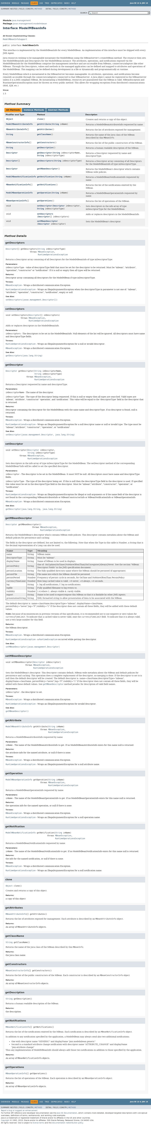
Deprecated (56, 3)
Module (15, 3)
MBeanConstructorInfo (17, 142)
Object (9, 119)
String (55, 124)
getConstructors (45, 142)
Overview (5, 3)
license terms (38, 1123)
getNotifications (46, 184)
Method (38, 9)
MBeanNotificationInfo (18, 184)
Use (41, 3)
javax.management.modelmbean (30, 23)
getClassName (44, 134)
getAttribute (44, 124)
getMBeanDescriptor (47, 169)
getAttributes (44, 129)
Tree (47, 3)
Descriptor (12, 153)
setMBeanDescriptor (47, 221)
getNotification (45, 176)
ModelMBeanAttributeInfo (19, 124)
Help (73, 3)
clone (40, 119)
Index (67, 3)
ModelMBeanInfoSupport (15, 39)
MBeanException (46, 252)
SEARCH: (84, 13)
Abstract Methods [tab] (58, 110)
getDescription (45, 147)
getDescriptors (45, 161)
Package (25, 3)
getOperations (44, 201)
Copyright (5, 1120)
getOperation (44, 193)
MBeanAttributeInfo (16, 129)
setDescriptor (44, 206)
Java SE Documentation (67, 1113)
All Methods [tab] (13, 110)
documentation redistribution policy (67, 1123)
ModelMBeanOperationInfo (19, 193)
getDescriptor (44, 153)
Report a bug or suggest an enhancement (19, 1110)
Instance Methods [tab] (34, 110)
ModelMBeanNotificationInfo (21, 176)
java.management (21, 20)
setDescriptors (45, 214)
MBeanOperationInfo (16, 201)
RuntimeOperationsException (53, 254)
